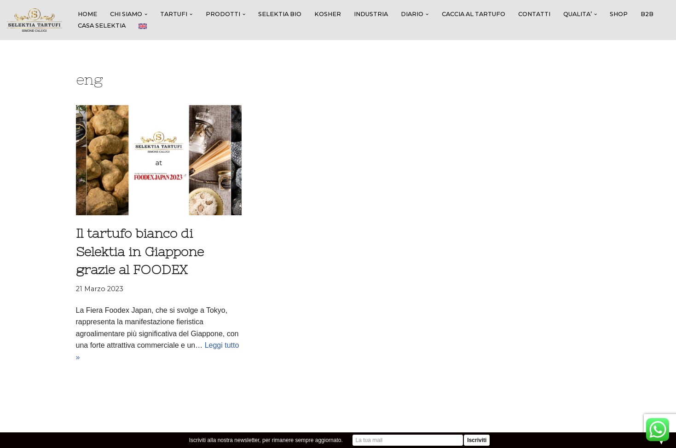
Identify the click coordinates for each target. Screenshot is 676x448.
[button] (145, 14)
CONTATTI (534, 14)
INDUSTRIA (371, 14)
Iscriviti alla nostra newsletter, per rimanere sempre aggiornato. (266, 440)
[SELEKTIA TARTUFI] (34, 20)
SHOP (619, 14)
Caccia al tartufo (473, 14)
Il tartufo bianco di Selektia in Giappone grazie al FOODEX (140, 251)
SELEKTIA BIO (279, 14)
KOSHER (327, 14)
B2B (647, 14)
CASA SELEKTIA (102, 25)
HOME (87, 14)
